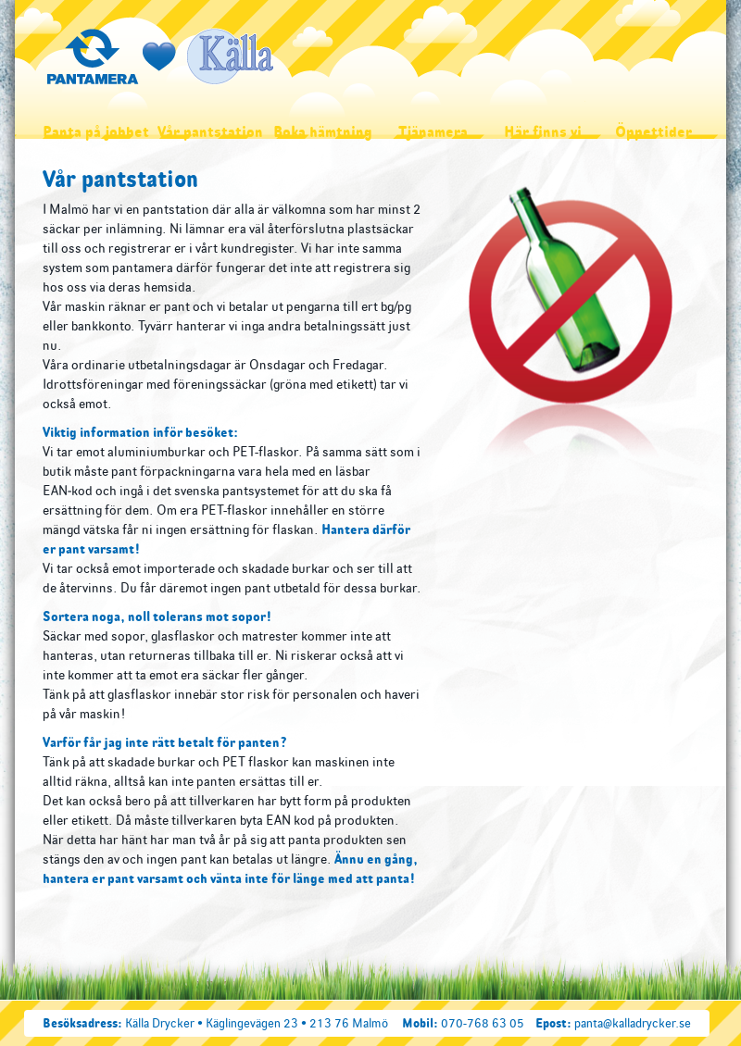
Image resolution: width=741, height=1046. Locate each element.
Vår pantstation (210, 131)
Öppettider (653, 131)
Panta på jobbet (96, 131)
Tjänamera (433, 131)
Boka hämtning (322, 131)
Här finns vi (543, 131)
